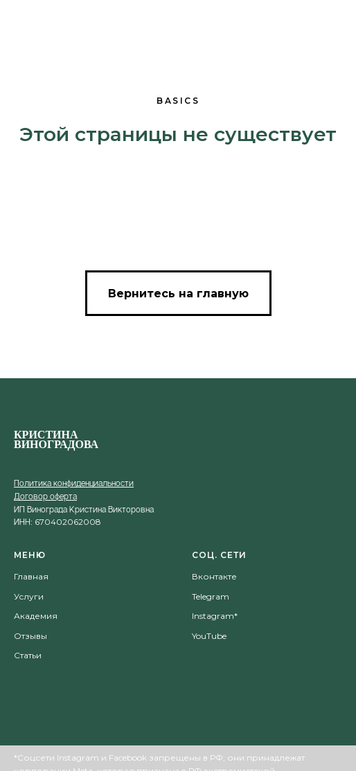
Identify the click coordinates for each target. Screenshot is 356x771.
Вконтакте (214, 576)
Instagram (213, 616)
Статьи (28, 655)
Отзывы (30, 636)
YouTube (209, 636)
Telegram (210, 596)
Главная (31, 576)
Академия (35, 616)
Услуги (29, 596)
